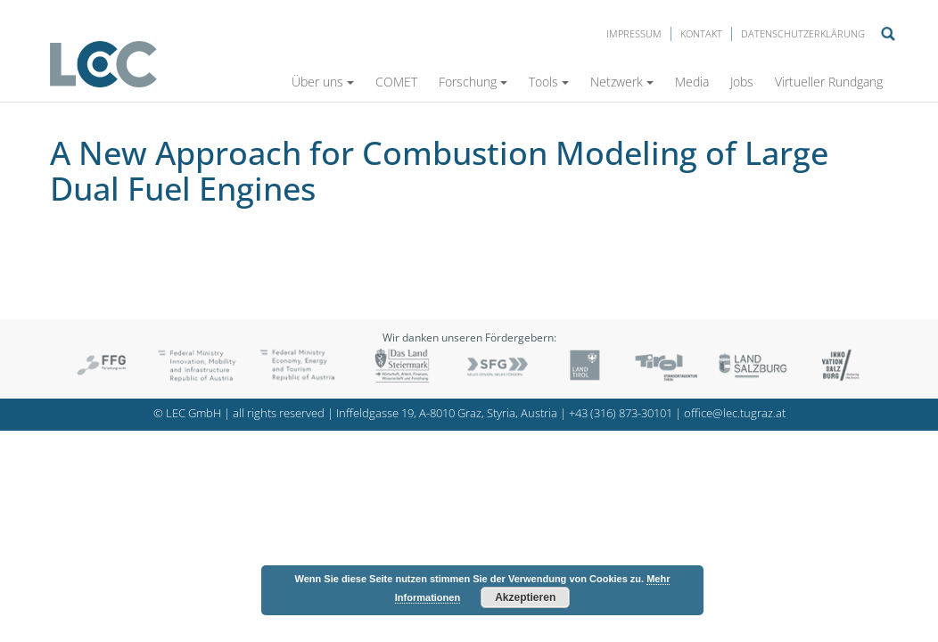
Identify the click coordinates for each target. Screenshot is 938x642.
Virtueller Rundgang (829, 81)
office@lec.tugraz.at (735, 413)
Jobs (741, 81)
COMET (396, 81)
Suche (888, 34)
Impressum (634, 33)
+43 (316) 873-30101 (620, 413)
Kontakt (701, 33)
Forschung (473, 81)
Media (692, 81)
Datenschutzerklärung (803, 33)
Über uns (323, 81)
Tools (549, 81)
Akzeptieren (525, 597)
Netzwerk (622, 81)
